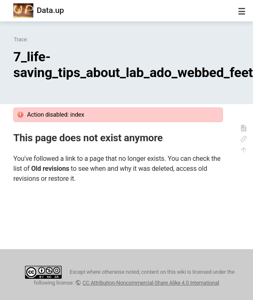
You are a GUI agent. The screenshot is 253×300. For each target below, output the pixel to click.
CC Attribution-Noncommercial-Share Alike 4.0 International (151, 283)
